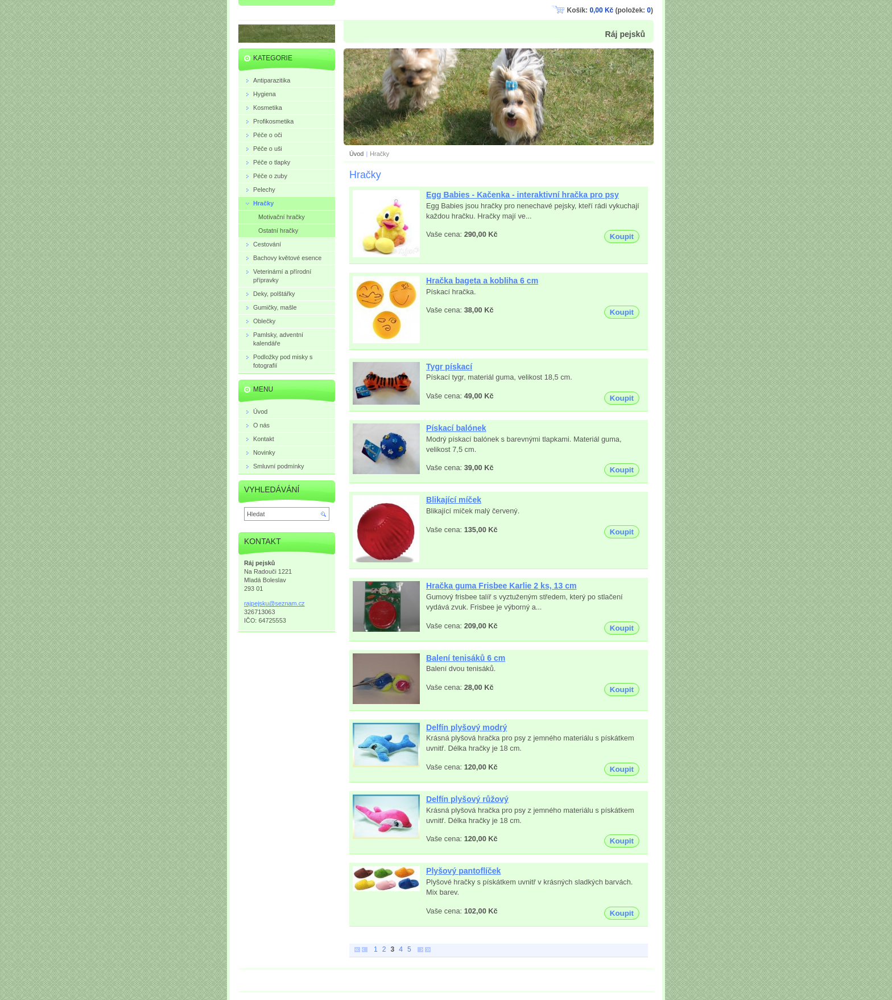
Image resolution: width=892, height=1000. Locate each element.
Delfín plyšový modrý (466, 727)
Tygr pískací (449, 366)
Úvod (356, 153)
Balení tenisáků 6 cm (465, 657)
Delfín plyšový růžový (467, 799)
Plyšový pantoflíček (463, 870)
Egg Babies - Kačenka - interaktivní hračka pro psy (522, 194)
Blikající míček (453, 499)
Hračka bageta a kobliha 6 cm (482, 280)
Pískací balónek (456, 428)
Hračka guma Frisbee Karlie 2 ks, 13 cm (501, 585)
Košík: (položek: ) (610, 10)
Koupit (622, 236)
